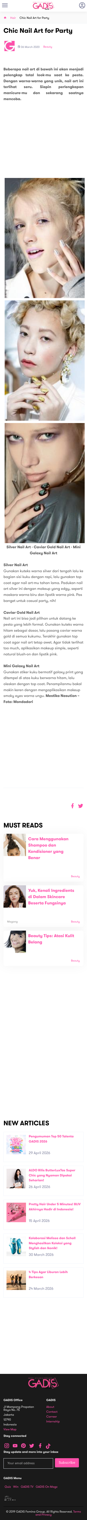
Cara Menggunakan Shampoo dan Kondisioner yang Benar (48, 848)
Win (16, 1487)
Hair (13, 18)
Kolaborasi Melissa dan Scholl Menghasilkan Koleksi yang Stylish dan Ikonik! (52, 1243)
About (50, 1406)
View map (9, 1429)
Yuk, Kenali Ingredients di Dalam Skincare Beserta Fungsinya (51, 897)
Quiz (8, 1487)
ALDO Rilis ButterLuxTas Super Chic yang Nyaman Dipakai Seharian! (52, 1175)
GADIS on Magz (47, 1487)
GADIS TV (27, 1487)
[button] (81, 806)
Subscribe (67, 1462)
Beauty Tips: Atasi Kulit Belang (51, 939)
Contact (52, 1411)
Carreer (51, 1416)
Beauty (47, 47)
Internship (53, 1421)
